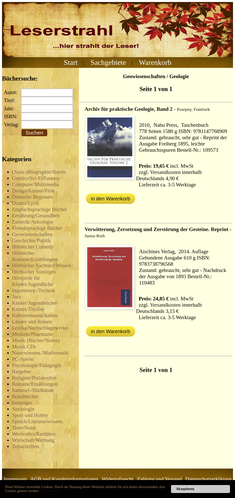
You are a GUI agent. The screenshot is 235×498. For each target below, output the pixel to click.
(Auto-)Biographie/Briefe (39, 172)
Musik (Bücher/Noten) (36, 340)
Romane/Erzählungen (35, 384)
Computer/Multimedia (35, 184)
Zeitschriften (25, 446)
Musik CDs (24, 347)
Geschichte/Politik (31, 241)
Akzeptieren (185, 489)
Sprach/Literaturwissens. (38, 421)
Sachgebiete (108, 62)
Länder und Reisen (32, 322)
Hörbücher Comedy (33, 247)
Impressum (15, 479)
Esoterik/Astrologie (32, 222)
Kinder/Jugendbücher (34, 303)
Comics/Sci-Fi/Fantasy (36, 178)
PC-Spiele (22, 359)
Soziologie (23, 409)
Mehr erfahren (50, 491)
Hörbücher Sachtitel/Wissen (41, 265)
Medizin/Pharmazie (32, 334)
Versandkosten (165, 172)
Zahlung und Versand (159, 479)
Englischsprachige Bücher (39, 209)
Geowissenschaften (32, 234)
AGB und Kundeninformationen (64, 479)
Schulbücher (25, 396)
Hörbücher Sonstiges (34, 272)
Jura (16, 297)
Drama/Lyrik (25, 203)
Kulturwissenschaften (35, 315)
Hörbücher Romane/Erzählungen (35, 256)
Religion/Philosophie (34, 378)
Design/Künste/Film (33, 191)
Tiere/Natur (24, 428)
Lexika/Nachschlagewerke (40, 328)
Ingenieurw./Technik (33, 290)
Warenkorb (155, 62)
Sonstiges (22, 403)
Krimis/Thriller (28, 309)
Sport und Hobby (30, 415)
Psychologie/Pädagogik (36, 365)
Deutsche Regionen (32, 197)
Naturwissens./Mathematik (40, 353)
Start (71, 62)
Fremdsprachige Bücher (37, 228)
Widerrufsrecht (117, 479)
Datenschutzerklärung (209, 479)
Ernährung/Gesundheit (36, 216)
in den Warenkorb (110, 198)
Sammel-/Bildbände (33, 390)
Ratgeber (21, 371)
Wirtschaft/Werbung (33, 440)
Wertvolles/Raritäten (33, 434)
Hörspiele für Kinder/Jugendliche (32, 281)
